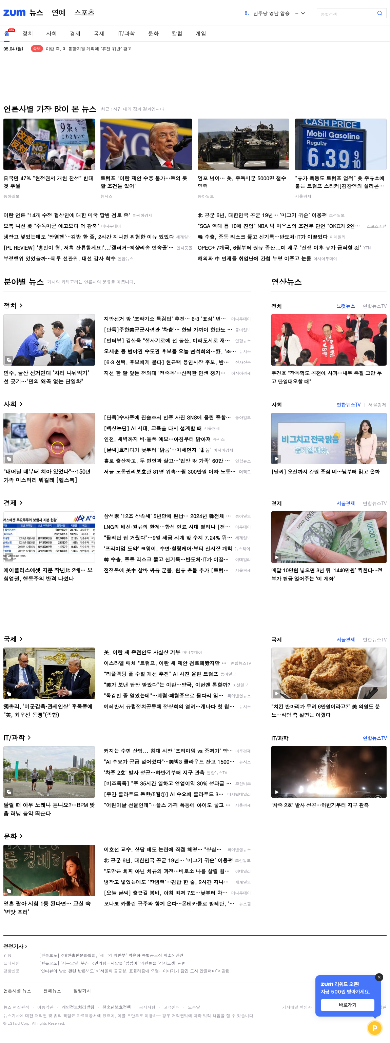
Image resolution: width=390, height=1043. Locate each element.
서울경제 (303, 196)
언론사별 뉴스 (17, 990)
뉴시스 (106, 196)
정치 (27, 33)
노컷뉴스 (345, 306)
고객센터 (171, 1007)
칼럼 (177, 33)
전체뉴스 (52, 990)
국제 (99, 33)
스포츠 (84, 12)
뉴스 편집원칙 (16, 1007)
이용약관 (45, 1007)
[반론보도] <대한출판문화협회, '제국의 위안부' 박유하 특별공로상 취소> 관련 (111, 955)
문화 (153, 33)
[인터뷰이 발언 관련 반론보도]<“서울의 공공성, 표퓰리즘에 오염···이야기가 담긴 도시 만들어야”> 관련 (134, 971)
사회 (51, 33)
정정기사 (13, 946)
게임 (200, 33)
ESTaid (13, 1023)
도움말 (194, 1007)
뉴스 (36, 12)
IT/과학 (126, 33)
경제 (75, 33)
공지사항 (147, 1007)
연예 (58, 12)
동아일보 (11, 196)
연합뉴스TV (375, 306)
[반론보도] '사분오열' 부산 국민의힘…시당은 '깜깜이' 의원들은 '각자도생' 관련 (112, 963)
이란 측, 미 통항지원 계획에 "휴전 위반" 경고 (89, 48)
